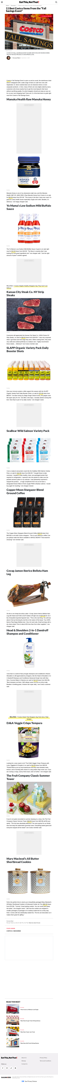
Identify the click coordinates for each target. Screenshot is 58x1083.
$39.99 (40, 533)
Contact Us (24, 1064)
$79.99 (41, 393)
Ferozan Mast (16, 57)
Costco (9, 80)
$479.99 (42, 616)
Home (7, 5)
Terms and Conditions (45, 1060)
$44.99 (19, 473)
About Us (24, 1057)
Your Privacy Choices (29, 1081)
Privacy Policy (43, 1057)
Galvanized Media (23, 1076)
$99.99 (23, 337)
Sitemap (24, 1060)
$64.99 (45, 904)
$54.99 (11, 197)
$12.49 (36, 680)
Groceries (13, 5)
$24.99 (33, 765)
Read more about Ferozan (34, 922)
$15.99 (13, 251)
